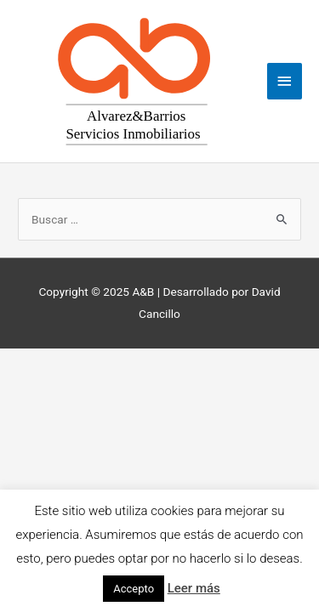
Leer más (194, 588)
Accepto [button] (133, 588)
